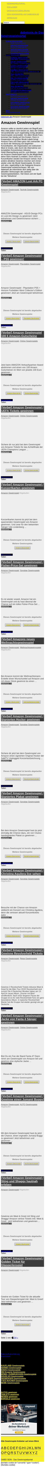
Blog (7, 110)
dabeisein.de (6, 117)
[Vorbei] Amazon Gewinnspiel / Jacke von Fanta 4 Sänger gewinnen (22, 1019)
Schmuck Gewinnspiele (20, 51)
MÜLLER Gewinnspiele (20, 76)
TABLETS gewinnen (10, 1394)
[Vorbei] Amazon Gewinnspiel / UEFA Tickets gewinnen (22, 409)
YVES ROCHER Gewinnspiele (14, 1381)
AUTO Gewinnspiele (19, 96)
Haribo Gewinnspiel (18, 67)
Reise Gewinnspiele (19, 47)
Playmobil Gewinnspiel (20, 82)
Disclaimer (12, 7)
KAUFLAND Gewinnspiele (12, 1366)
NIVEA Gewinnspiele (19, 80)
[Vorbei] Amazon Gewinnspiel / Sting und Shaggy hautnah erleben (22, 1181)
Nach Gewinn (11, 94)
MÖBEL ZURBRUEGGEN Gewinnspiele (18, 1374)
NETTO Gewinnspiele (19, 78)
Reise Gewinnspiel (18, 104)
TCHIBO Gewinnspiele (20, 92)
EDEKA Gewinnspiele (19, 65)
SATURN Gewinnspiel (19, 88)
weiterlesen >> (6, 221)
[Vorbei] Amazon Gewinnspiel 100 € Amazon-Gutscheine (21, 334)
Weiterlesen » (7, 248)
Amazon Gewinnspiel (19, 57)
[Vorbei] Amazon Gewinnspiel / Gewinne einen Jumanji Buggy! (22, 1097)
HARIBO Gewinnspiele (11, 1368)
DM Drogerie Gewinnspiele (13, 1372)
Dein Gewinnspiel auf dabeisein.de (23, 14)
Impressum (12, 18)
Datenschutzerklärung (18, 11)
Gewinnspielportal (16, 3)
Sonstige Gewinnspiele (20, 53)
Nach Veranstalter (13, 55)
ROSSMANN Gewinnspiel (21, 90)
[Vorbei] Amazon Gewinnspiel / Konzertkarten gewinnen (22, 486)
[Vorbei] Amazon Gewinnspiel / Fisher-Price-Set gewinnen (22, 563)
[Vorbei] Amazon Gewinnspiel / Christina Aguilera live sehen (22, 872)
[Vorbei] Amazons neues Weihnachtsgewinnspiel (18, 641)
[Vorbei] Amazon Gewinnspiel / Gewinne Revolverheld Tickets (22, 951)
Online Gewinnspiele (14, 41)
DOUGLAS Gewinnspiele (12, 1376)
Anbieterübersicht (13, 112)
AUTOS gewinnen (9, 1392)
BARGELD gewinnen (10, 1399)
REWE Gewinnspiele (10, 1383)
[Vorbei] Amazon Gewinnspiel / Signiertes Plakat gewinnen (22, 795)
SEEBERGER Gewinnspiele (13, 1379)
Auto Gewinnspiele (18, 43)
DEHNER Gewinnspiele (20, 59)
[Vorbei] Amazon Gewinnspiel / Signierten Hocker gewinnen (22, 718)
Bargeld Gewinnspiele (19, 45)
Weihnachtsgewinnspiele (30, 648)
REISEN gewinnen (9, 1397)
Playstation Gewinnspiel (20, 102)
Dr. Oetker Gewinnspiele (20, 63)
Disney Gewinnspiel (18, 61)
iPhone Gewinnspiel (19, 100)
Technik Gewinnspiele (19, 49)
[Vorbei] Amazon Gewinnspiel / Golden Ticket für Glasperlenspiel (22, 1262)
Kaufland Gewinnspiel (19, 69)
